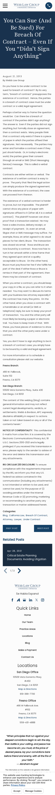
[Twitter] (36, 600)
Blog (5, 515)
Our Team (27, 622)
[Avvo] (18, 600)
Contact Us (27, 657)
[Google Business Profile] (24, 600)
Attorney (7, 519)
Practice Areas (27, 629)
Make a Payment (27, 650)
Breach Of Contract (36, 515)
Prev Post (11, 528)
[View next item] (19, 570)
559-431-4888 (27, 722)
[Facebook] (12, 600)
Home (27, 614)
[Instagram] (42, 600)
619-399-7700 (27, 693)
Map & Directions (27, 688)
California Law (16, 515)
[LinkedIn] (30, 600)
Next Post (43, 528)
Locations (27, 636)
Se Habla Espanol (27, 593)
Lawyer (18, 519)
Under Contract (31, 519)
